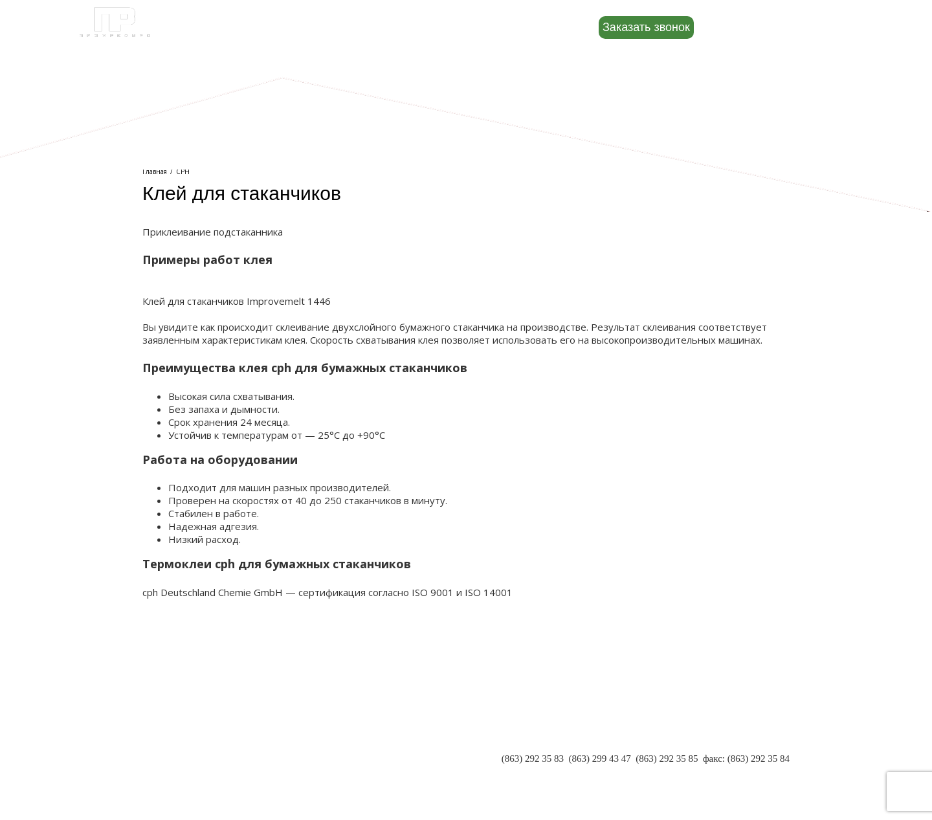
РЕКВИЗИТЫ (171, 760)
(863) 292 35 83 (533, 758)
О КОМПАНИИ (175, 734)
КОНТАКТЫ (169, 773)
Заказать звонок (646, 27)
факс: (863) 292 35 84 (746, 758)
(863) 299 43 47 (599, 758)
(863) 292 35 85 (667, 758)
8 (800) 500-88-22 (779, 26)
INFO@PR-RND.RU (748, 771)
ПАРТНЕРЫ (168, 747)
